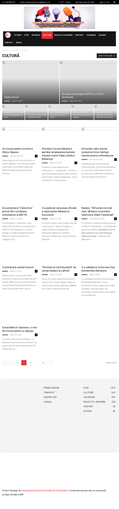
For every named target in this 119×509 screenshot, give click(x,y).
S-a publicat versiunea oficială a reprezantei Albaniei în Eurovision (59, 211)
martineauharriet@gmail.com (37, 2)
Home (5, 50)
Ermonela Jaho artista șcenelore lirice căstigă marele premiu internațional (97, 152)
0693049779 (10, 2)
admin (7, 101)
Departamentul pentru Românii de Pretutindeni (45, 490)
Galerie (102, 35)
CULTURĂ (47, 35)
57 (43, 362)
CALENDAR (91, 35)
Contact (8, 42)
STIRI (26, 35)
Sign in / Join (105, 2)
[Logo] (8, 35)
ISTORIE (17, 35)
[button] (114, 2)
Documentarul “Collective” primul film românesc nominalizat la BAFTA (17, 211)
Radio (19, 42)
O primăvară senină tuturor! (18, 267)
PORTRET (79, 35)
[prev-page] (4, 362)
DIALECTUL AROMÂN (63, 35)
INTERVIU (36, 35)
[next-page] (50, 362)
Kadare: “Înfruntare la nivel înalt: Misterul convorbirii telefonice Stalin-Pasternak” (98, 211)
